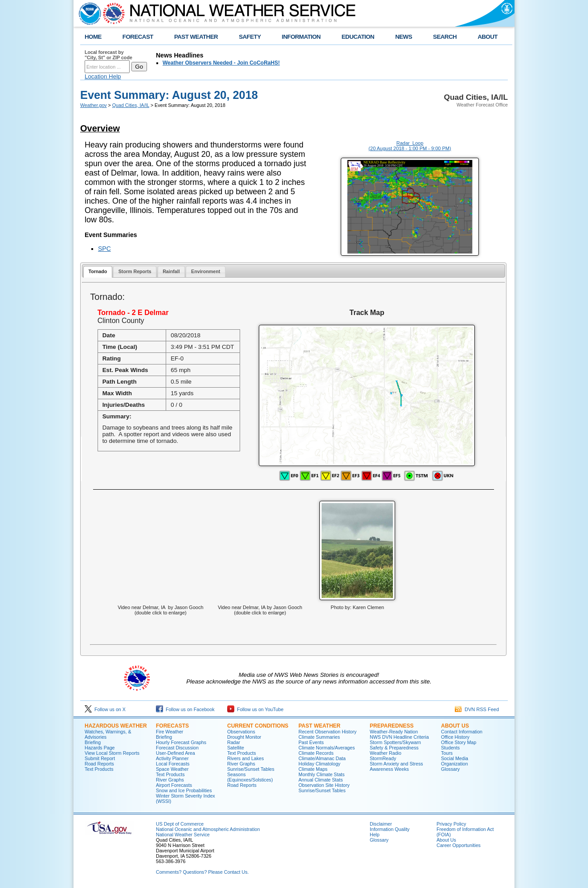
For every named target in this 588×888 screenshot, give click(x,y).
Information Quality (389, 829)
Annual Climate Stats (320, 779)
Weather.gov (93, 105)
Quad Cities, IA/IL (130, 105)
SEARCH (445, 36)
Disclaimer (381, 824)
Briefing (93, 742)
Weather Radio (385, 753)
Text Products (99, 769)
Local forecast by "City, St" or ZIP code (108, 54)
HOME (93, 36)
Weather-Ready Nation (394, 731)
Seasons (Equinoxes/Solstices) (250, 777)
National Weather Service (183, 834)
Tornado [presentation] (97, 271)
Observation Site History (324, 785)
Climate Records (316, 753)
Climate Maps (312, 769)
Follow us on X (105, 709)
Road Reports (99, 763)
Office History (455, 737)
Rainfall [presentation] (171, 271)
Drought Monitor (244, 737)
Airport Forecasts (174, 785)
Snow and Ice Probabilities (184, 790)
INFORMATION (301, 36)
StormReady (383, 758)
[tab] (97, 272)
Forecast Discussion (177, 747)
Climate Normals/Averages (326, 747)
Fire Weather (169, 731)
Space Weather (172, 769)
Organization (454, 763)
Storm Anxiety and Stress (396, 763)
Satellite (235, 747)
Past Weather (319, 726)
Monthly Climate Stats (321, 774)
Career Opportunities (459, 845)
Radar (233, 742)
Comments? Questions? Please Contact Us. (202, 872)
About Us (455, 726)
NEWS (403, 36)
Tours (447, 753)
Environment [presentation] (205, 271)
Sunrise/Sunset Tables (250, 769)
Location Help (103, 76)
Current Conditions (257, 726)
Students (450, 747)
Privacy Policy (451, 824)
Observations (241, 731)
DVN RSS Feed (477, 709)
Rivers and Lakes (245, 758)
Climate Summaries (319, 737)
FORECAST (137, 36)
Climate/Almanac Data (322, 758)
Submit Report (100, 758)
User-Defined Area (175, 753)
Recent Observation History (327, 731)
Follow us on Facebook (185, 709)
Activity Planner (172, 758)
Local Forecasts (172, 763)
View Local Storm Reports (112, 753)
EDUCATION (358, 36)
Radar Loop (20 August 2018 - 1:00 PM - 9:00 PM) (409, 145)
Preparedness (391, 726)
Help (375, 834)
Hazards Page (100, 747)
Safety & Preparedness (394, 747)
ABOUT (488, 36)
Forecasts (172, 726)
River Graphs (170, 779)
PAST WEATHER (196, 36)
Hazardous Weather (116, 726)
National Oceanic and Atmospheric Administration (208, 829)
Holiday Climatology (319, 763)
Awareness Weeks (389, 769)
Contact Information (461, 731)
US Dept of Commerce (180, 824)
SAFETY (250, 36)
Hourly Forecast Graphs (181, 742)
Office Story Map (458, 742)
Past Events (311, 742)
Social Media (454, 758)
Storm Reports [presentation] (134, 271)
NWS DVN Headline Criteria (399, 737)
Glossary (450, 769)
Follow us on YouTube (255, 709)
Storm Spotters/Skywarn (395, 742)
